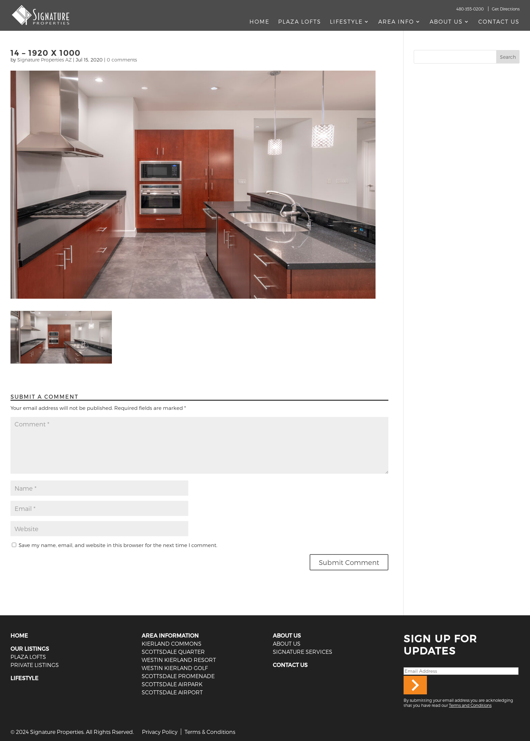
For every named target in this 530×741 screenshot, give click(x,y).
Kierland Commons (171, 643)
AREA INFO (396, 22)
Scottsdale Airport (172, 692)
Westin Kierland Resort (179, 660)
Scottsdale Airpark (172, 684)
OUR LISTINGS (29, 648)
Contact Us (499, 22)
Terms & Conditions (210, 731)
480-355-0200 (470, 8)
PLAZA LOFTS (28, 656)
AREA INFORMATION (170, 635)
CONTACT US (290, 665)
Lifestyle (346, 22)
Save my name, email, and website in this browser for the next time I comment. (118, 545)
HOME (19, 635)
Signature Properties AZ (44, 60)
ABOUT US (287, 635)
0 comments (122, 60)
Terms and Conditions (470, 705)
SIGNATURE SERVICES (302, 651)
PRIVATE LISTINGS (34, 665)
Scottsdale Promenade (178, 676)
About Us (446, 22)
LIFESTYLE (24, 678)
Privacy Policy (159, 731)
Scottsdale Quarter (173, 651)
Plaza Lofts (299, 22)
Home (259, 22)
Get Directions (506, 8)
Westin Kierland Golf (175, 668)
